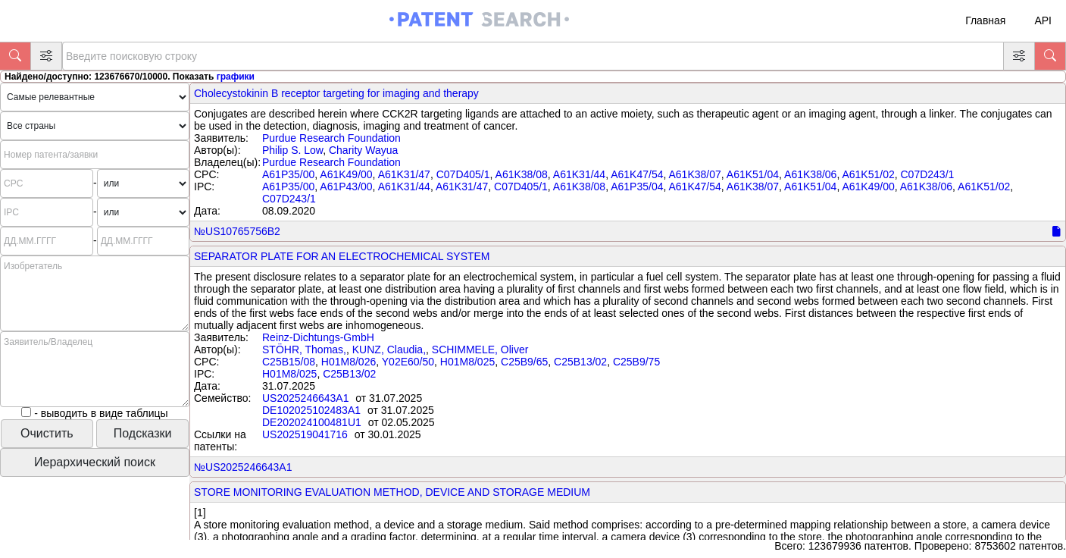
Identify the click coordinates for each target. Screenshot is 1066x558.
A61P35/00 (288, 174)
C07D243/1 (928, 174)
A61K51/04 (753, 174)
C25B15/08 (288, 362)
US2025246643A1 (305, 398)
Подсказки (143, 433)
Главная (985, 20)
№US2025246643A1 (243, 467)
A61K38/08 (521, 174)
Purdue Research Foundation (331, 138)
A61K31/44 (579, 174)
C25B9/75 (636, 362)
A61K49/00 (346, 174)
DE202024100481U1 (311, 422)
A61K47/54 (637, 174)
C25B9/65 (524, 362)
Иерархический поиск (94, 462)
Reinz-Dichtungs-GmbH (318, 337)
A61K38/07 (694, 174)
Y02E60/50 (408, 362)
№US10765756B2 (237, 231)
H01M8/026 (348, 362)
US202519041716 (305, 434)
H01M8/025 (467, 362)
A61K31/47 (404, 174)
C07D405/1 (463, 174)
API (1043, 20)
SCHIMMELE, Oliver (480, 349)
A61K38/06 (810, 174)
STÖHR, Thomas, (304, 349)
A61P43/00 (346, 186)
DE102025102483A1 (311, 410)
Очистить (46, 433)
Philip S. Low (292, 150)
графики (236, 76)
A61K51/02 (868, 174)
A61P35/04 (637, 186)
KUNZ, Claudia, (389, 349)
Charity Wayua (363, 150)
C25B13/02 (580, 362)
